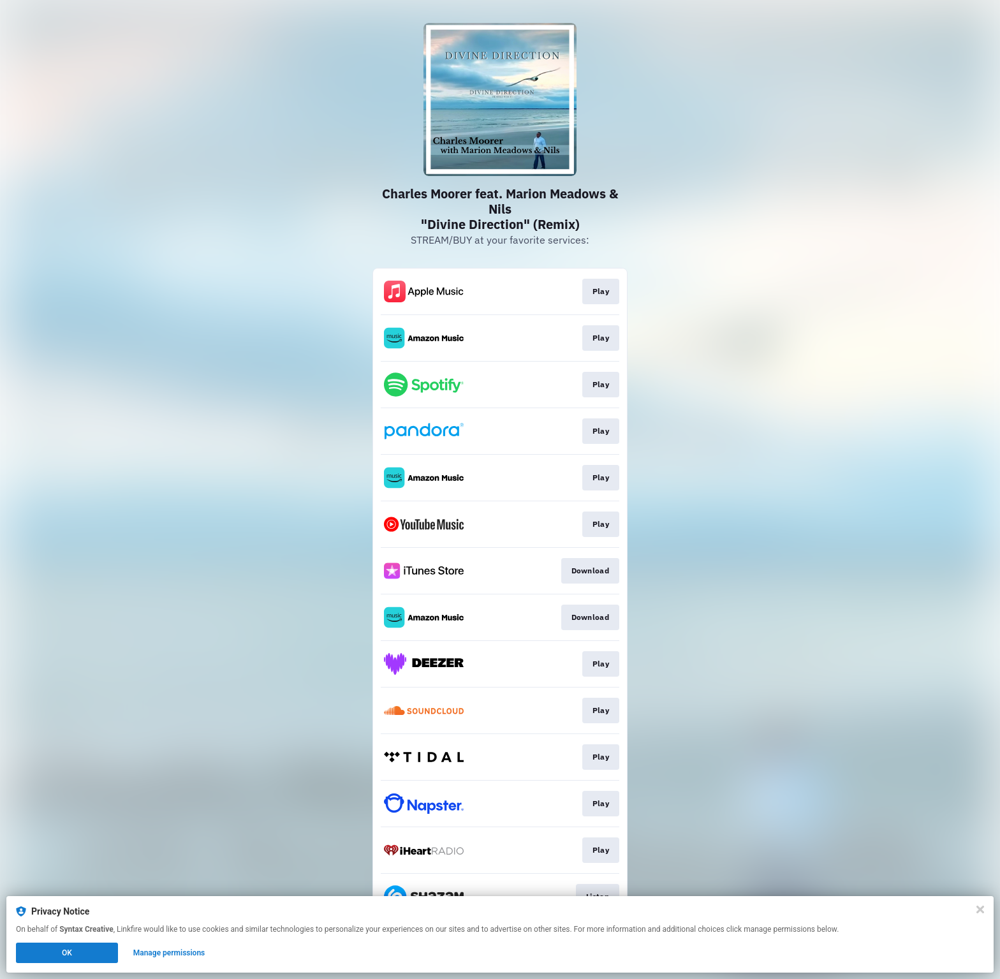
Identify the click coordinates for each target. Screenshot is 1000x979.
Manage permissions (169, 952)
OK (67, 952)
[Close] (980, 909)
